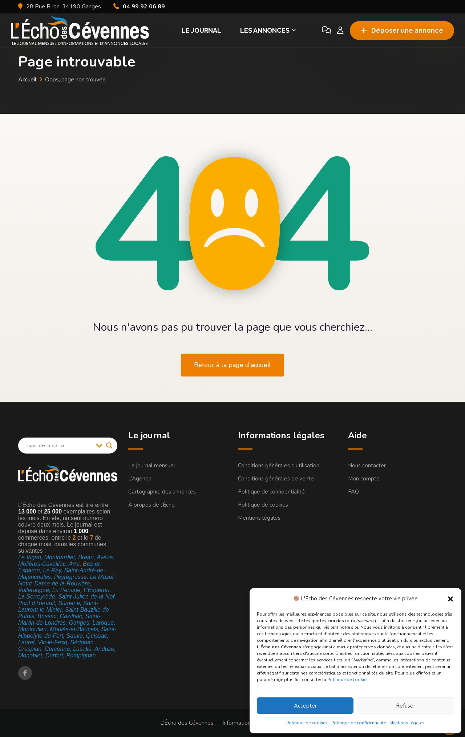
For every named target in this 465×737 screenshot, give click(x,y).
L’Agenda (139, 478)
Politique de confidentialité (358, 723)
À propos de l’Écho (151, 504)
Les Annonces (265, 30)
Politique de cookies (348, 679)
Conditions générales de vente (276, 478)
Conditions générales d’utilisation (278, 465)
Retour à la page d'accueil (232, 365)
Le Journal (201, 30)
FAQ (353, 491)
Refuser (405, 705)
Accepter (305, 705)
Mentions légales (407, 723)
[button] (450, 598)
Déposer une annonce (402, 30)
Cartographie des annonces (162, 491)
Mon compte (364, 478)
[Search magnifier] (109, 445)
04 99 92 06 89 (144, 7)
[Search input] (59, 445)
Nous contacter (367, 465)
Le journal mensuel (151, 465)
